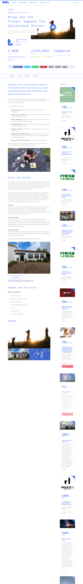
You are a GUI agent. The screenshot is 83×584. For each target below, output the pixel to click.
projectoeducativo (26, 281)
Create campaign (22, 2)
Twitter (27, 67)
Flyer (65, 67)
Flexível (11, 9)
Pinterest (43, 67)
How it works (33, 2)
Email (51, 67)
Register (42, 2)
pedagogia (17, 281)
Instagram (15, 277)
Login (48, 2)
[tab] (12, 76)
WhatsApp (35, 67)
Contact (18, 44)
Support (14, 2)
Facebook (17, 67)
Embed (57, 67)
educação (10, 281)
